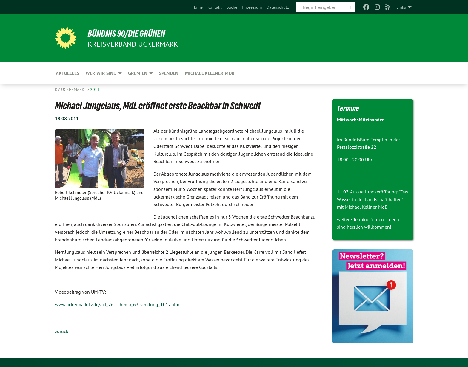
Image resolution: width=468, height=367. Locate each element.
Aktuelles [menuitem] (67, 73)
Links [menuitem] (401, 7)
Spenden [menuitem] (168, 73)
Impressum (252, 7)
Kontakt (214, 7)
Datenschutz (278, 7)
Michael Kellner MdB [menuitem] (209, 73)
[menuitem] (197, 7)
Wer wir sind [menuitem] (101, 73)
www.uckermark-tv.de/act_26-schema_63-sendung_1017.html (118, 304)
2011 (95, 89)
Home (197, 7)
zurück (61, 331)
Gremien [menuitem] (137, 73)
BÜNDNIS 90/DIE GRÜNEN (128, 33)
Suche (232, 7)
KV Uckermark (70, 89)
